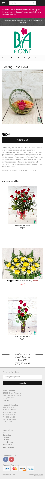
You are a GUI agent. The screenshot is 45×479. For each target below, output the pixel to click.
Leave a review (8, 447)
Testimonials (7, 445)
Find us (6, 400)
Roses (20, 58)
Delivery (6, 437)
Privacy (6, 440)
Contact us (7, 435)
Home (3, 58)
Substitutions (8, 442)
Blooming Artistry (22, 40)
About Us (6, 433)
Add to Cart (22, 140)
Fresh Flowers (11, 58)
